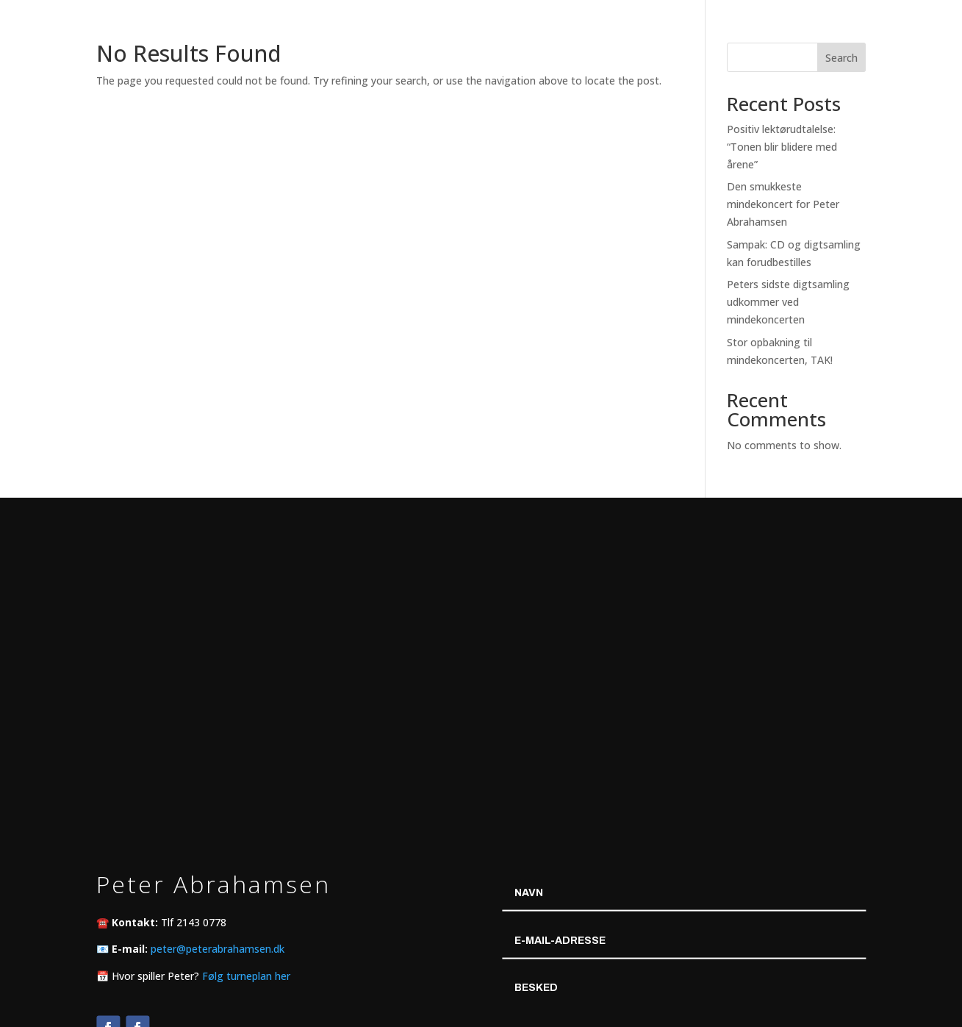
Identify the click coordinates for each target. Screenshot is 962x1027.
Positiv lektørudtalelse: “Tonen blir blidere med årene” (782, 146)
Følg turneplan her (246, 975)
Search (841, 58)
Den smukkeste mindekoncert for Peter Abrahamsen (783, 204)
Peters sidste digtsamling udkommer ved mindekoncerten (788, 301)
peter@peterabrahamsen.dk (217, 949)
